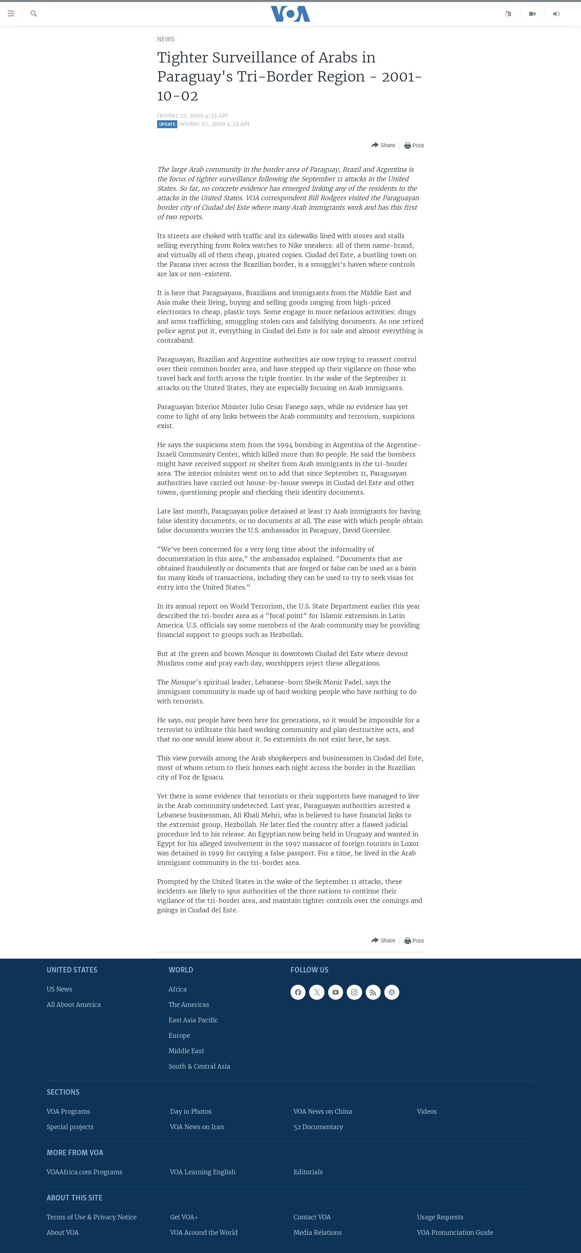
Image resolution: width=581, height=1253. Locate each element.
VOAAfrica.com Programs (85, 1172)
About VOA (63, 1232)
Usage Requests (440, 1217)
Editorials (308, 1172)
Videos (427, 1111)
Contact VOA (312, 1217)
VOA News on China (323, 1111)
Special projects (70, 1127)
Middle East (186, 1051)
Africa (178, 989)
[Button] (383, 145)
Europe (179, 1035)
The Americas (189, 1004)
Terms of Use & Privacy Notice (92, 1217)
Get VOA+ (184, 1217)
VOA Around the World (204, 1232)
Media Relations (318, 1232)
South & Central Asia (199, 1067)
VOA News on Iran (197, 1127)
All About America (74, 1004)
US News (59, 989)
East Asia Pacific (193, 1020)
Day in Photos (191, 1111)
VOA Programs (68, 1111)
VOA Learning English (202, 1172)
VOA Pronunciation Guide (455, 1232)
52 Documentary (318, 1127)
